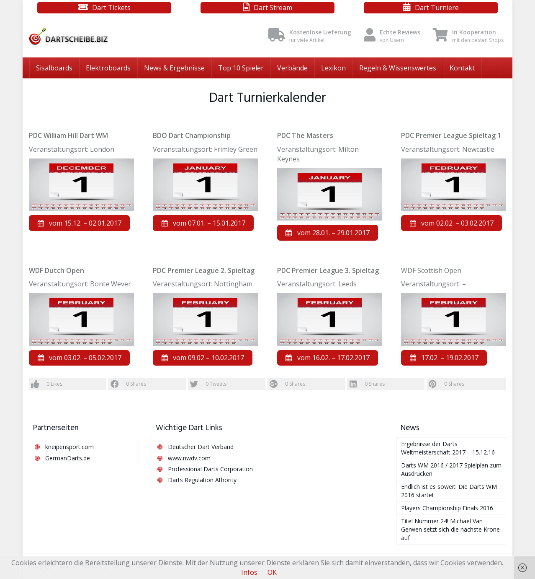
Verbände (292, 68)
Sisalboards (54, 68)
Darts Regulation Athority (202, 480)
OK (272, 572)
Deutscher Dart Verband (201, 447)
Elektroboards (108, 68)
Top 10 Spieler (241, 68)
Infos (249, 572)
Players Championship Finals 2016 (447, 508)
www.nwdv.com (189, 458)
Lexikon (333, 68)
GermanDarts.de (67, 458)
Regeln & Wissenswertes (397, 68)
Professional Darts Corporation (210, 469)
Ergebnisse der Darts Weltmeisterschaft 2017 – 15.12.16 (448, 448)
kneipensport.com (69, 447)
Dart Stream (273, 7)
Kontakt (462, 68)
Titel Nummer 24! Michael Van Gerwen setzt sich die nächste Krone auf (450, 529)
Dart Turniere (437, 7)
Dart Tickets (111, 7)
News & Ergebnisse (174, 68)
